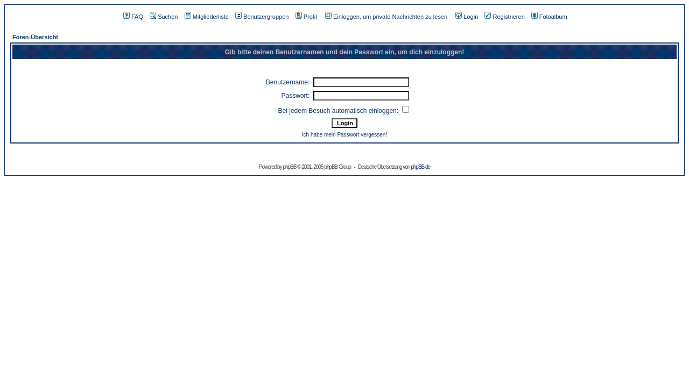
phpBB (289, 167)
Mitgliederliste (207, 16)
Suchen (164, 16)
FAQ (133, 16)
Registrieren (504, 16)
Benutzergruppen (262, 16)
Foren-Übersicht (35, 37)
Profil (306, 16)
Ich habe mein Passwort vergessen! (344, 135)
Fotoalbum (549, 16)
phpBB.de (420, 167)
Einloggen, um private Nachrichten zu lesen (386, 16)
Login (466, 16)
